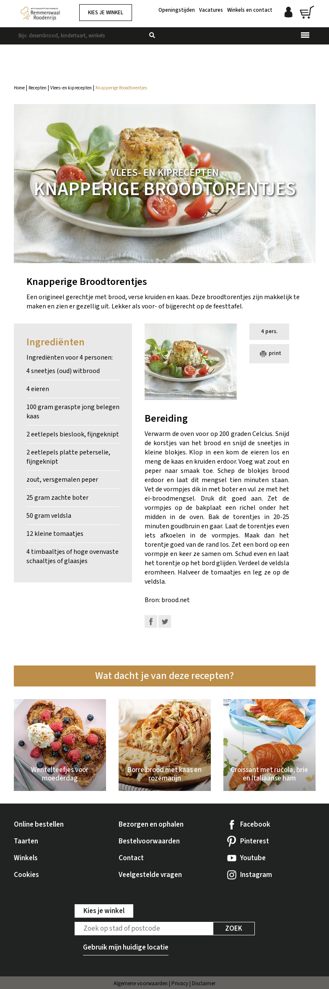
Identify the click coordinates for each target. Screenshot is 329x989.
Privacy (179, 983)
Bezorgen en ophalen (151, 824)
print (269, 353)
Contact (131, 858)
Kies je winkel (105, 12)
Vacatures (211, 9)
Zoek (233, 929)
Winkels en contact (249, 9)
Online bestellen (39, 824)
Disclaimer (203, 983)
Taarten (26, 841)
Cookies (26, 875)
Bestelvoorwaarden (149, 841)
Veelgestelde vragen (150, 875)
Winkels (26, 858)
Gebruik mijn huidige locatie (125, 947)
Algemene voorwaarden (141, 983)
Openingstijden (176, 9)
